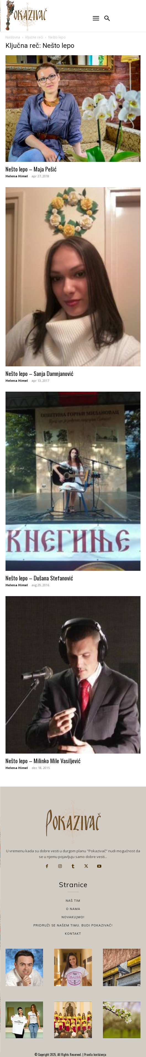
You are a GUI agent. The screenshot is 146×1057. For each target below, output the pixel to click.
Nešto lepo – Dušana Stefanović (39, 578)
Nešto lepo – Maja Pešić (31, 169)
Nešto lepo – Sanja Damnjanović (39, 373)
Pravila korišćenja (94, 1054)
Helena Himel (17, 176)
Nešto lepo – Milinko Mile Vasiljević (43, 760)
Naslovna (13, 37)
